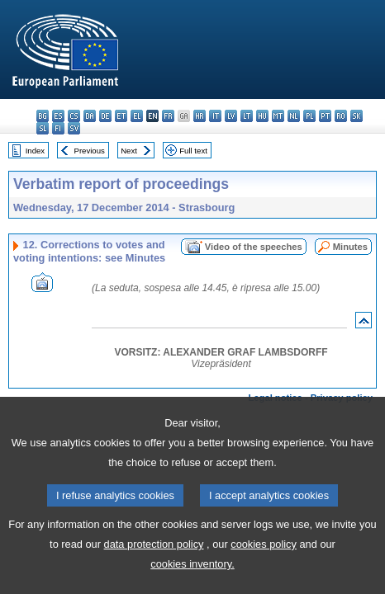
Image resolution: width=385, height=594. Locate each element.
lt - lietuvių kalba (246, 116)
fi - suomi (58, 128)
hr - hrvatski (199, 116)
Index (35, 150)
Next (129, 150)
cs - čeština (74, 116)
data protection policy (154, 569)
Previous (89, 150)
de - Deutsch (105, 116)
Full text (193, 150)
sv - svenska (74, 128)
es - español (58, 116)
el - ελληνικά (137, 116)
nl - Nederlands (294, 116)
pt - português (325, 116)
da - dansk (89, 116)
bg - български (42, 116)
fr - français (168, 116)
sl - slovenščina (42, 128)
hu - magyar (262, 116)
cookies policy (264, 569)
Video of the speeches (253, 247)
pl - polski (309, 116)
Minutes (350, 247)
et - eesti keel (121, 116)
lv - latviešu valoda (231, 116)
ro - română (341, 116)
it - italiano (215, 116)
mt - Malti (278, 116)
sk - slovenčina (356, 116)
